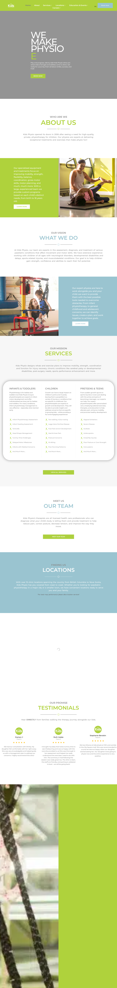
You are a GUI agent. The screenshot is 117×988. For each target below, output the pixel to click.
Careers (84, 5)
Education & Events (69, 5)
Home (25, 5)
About (32, 5)
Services (42, 5)
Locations (53, 5)
